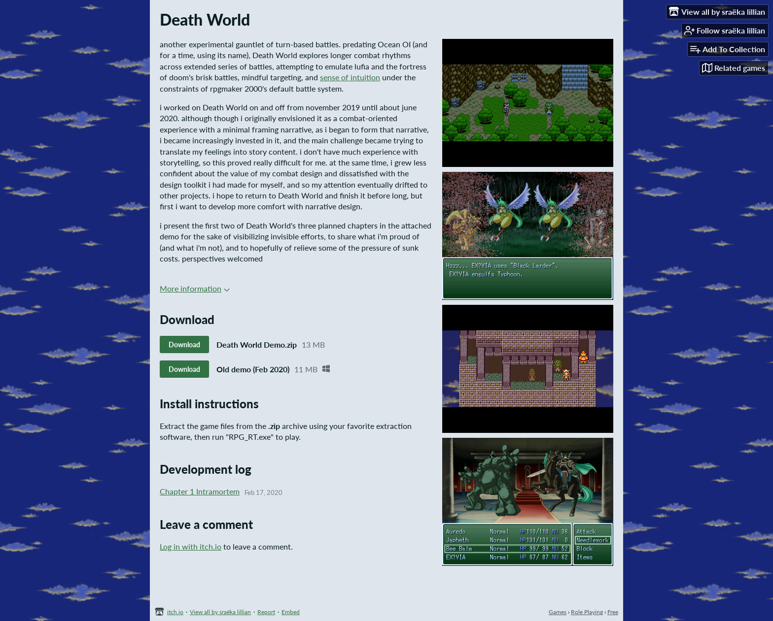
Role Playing (587, 612)
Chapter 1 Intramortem (200, 491)
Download (184, 344)
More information (195, 288)
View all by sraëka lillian (220, 612)
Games (557, 612)
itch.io (175, 612)
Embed (290, 612)
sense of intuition (350, 77)
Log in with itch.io (190, 546)
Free (612, 612)
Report (266, 612)
